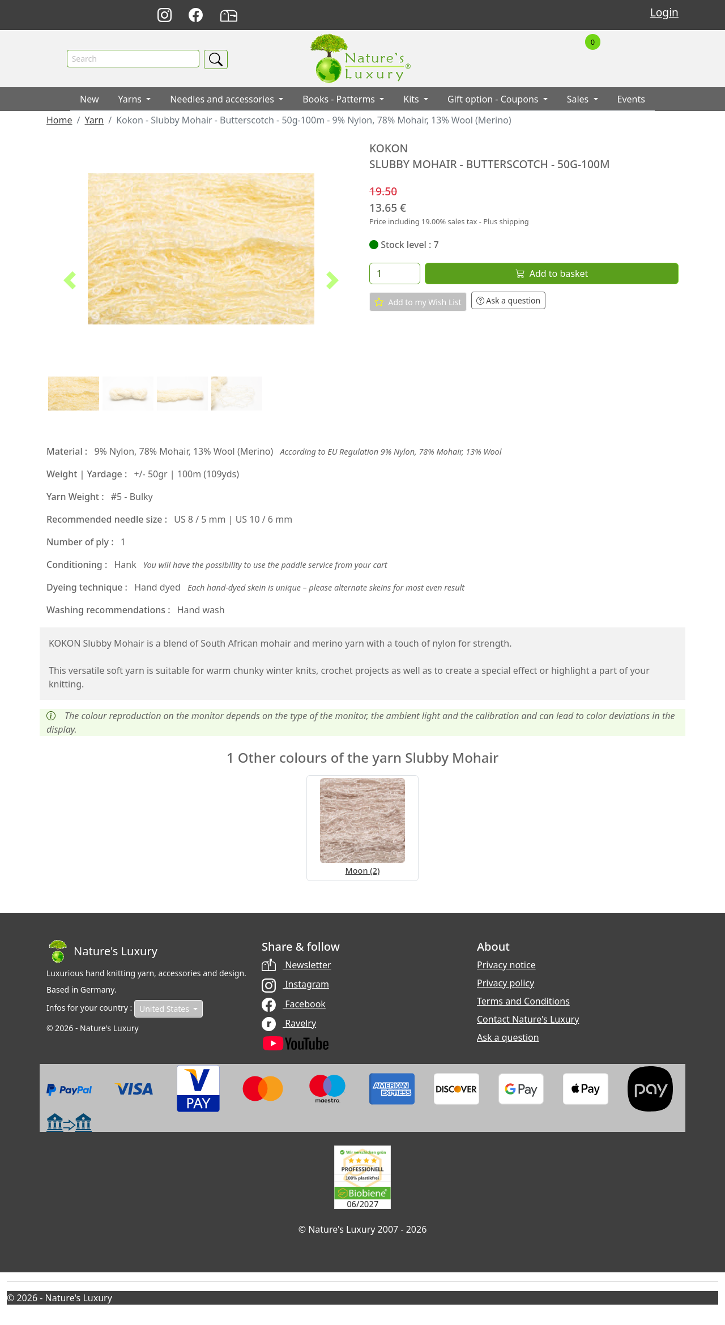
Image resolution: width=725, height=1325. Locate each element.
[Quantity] (394, 273)
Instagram (295, 984)
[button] (69, 280)
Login (664, 12)
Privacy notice (506, 965)
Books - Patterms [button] (339, 99)
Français (519, 15)
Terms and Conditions (523, 1001)
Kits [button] (412, 99)
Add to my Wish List (418, 302)
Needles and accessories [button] (223, 99)
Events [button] (631, 99)
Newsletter (296, 965)
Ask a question (508, 300)
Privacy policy (505, 983)
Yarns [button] (131, 99)
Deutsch (469, 15)
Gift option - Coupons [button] (494, 99)
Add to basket (551, 273)
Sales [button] (579, 99)
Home (59, 120)
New (89, 99)
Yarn (94, 120)
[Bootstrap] (101, 951)
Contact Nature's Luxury (528, 1019)
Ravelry (289, 1023)
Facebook (294, 1004)
